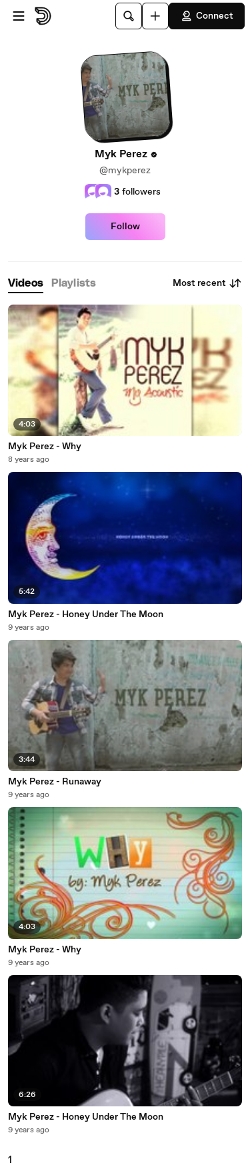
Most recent (207, 283)
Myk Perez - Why (44, 446)
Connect (206, 16)
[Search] (128, 16)
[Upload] (155, 16)
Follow (125, 227)
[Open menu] (18, 16)
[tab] (25, 283)
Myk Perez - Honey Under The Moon (85, 614)
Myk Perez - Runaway (54, 781)
